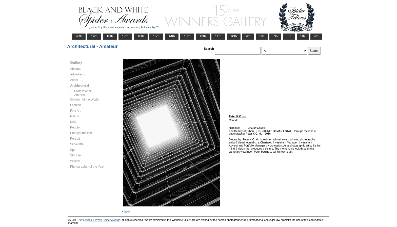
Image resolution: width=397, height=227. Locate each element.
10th (234, 36)
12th (202, 36)
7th (275, 36)
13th (187, 36)
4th (316, 36)
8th (262, 36)
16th (141, 36)
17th (125, 36)
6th (289, 36)
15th (156, 36)
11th (218, 36)
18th (110, 36)
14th (172, 36)
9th (248, 36)
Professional (82, 91)
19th (94, 36)
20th (79, 36)
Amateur (80, 95)
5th (302, 36)
